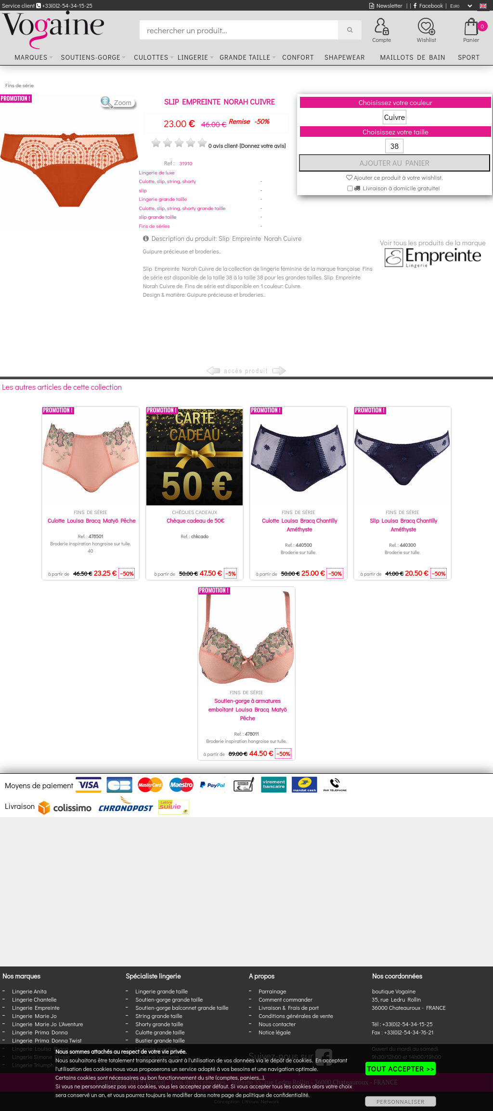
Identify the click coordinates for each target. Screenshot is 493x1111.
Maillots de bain (412, 57)
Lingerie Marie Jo (34, 1015)
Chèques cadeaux (194, 512)
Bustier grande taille (160, 1040)
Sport (469, 57)
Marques (31, 57)
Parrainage (272, 991)
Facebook (428, 5)
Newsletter (385, 5)
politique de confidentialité (276, 1094)
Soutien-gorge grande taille (169, 999)
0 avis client (222, 145)
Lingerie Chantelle (34, 999)
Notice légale (274, 1032)
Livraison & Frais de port (289, 1007)
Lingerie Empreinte (36, 1007)
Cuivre (394, 117)
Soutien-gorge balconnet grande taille (181, 1007)
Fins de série (19, 85)
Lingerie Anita (29, 991)
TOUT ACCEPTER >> (400, 1068)
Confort (298, 57)
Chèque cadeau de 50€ (195, 520)
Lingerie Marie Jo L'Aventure (47, 1024)
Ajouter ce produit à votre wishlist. (394, 177)
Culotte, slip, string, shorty (167, 181)
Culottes (151, 57)
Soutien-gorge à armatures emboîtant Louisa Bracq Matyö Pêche (247, 709)
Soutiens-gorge (90, 57)
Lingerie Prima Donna (40, 1032)
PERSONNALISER (400, 1101)
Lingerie (193, 57)
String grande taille (158, 1015)
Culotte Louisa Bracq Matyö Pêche (92, 520)
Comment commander (285, 999)
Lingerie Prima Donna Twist (46, 1040)
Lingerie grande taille (163, 198)
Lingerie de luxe (157, 172)
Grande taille (245, 57)
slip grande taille (158, 216)
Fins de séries (154, 225)
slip (143, 190)
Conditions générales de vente (296, 1015)
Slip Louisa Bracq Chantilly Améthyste (403, 524)
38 (394, 146)
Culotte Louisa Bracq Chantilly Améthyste (299, 524)
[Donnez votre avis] (262, 145)
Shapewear (344, 57)
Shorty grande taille (159, 1024)
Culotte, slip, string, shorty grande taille (182, 208)
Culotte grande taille (159, 1032)
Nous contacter (277, 1024)
